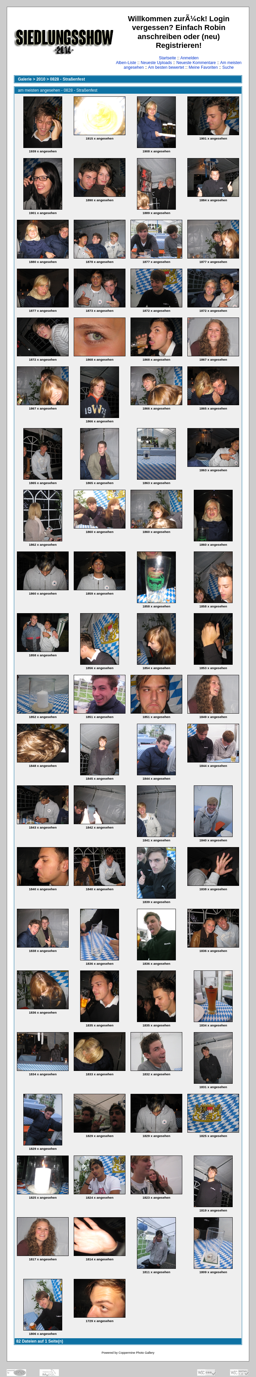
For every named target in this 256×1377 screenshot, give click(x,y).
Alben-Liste (126, 62)
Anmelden (189, 58)
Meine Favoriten (203, 67)
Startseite (167, 58)
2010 (40, 79)
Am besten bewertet (166, 67)
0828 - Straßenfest (67, 79)
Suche (228, 67)
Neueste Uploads (156, 62)
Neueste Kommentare (196, 62)
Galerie (25, 79)
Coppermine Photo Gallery (136, 1352)
